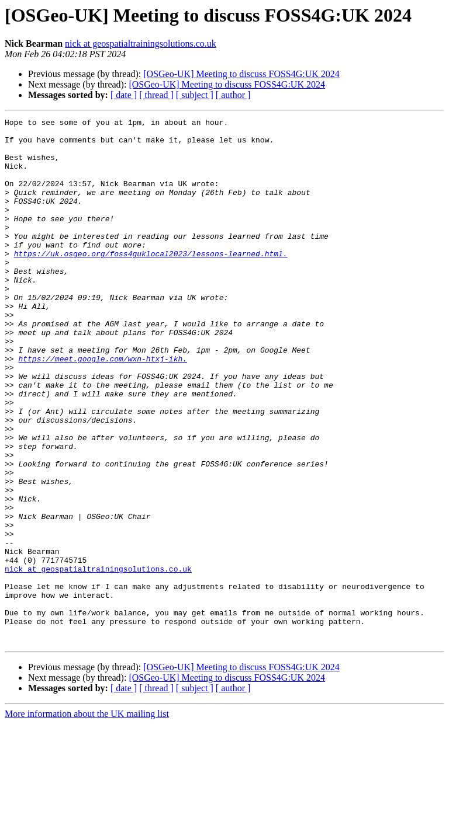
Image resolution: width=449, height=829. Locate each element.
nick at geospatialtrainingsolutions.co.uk (140, 43)
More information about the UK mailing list (87, 819)
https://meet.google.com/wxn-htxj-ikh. (102, 407)
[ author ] (233, 95)
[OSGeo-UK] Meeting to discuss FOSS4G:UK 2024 (241, 74)
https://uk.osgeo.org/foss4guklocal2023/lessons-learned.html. (151, 281)
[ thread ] (156, 95)
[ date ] (123, 95)
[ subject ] (194, 95)
